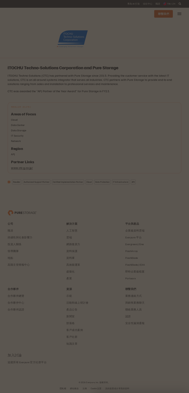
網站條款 (74, 388)
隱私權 (63, 388)
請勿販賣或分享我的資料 (117, 388)
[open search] (179, 3)
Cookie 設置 (96, 388)
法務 (85, 388)
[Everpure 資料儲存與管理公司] (22, 212)
